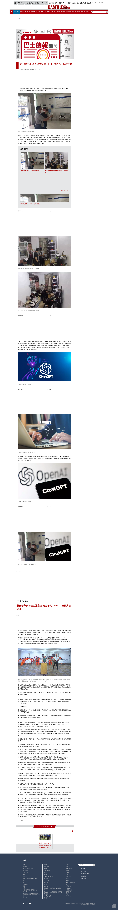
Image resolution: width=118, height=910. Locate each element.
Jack (24, 880)
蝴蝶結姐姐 (47, 896)
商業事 (52, 11)
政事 (28, 11)
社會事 (33, 11)
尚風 (24, 882)
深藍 (67, 866)
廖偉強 (46, 884)
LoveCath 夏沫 (48, 876)
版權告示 (84, 869)
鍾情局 (67, 870)
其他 (87, 11)
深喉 (45, 864)
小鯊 (24, 874)
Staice (46, 886)
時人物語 (25, 870)
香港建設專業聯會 (28, 868)
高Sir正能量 (69, 868)
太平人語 (46, 880)
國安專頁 (17, 3)
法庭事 (38, 11)
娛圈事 (55, 3)
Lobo (67, 878)
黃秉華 (46, 878)
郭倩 (45, 868)
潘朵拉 (25, 886)
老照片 (25, 888)
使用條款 (84, 871)
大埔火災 (16, 11)
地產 (48, 11)
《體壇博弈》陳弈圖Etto (30, 890)
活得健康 (68, 892)
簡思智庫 (68, 886)
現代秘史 (46, 866)
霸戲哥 (25, 876)
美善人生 (75, 3)
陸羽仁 (46, 872)
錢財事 (43, 11)
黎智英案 (23, 11)
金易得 (46, 882)
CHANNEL (44, 3)
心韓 (60, 3)
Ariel (24, 864)
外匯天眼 (25, 872)
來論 (67, 894)
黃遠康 (67, 880)
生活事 (89, 3)
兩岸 (73, 11)
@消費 (77, 11)
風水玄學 (68, 876)
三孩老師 (25, 884)
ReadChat (26, 892)
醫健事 (63, 11)
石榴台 (37, 3)
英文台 (31, 3)
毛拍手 (67, 864)
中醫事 (58, 11)
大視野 (68, 11)
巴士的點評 (26, 866)
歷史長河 (83, 3)
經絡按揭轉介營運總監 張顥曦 (53, 892)
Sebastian (47, 870)
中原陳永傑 (69, 890)
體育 (69, 3)
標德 (45, 898)
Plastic (65, 3)
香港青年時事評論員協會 (30, 878)
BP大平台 (24, 3)
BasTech (95, 3)
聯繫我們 (84, 876)
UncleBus (68, 888)
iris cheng (68, 896)
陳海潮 (46, 894)
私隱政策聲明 (85, 873)
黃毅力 (46, 874)
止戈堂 (67, 872)
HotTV (101, 3)
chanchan (25, 898)
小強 (67, 874)
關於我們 (84, 878)
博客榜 (83, 11)
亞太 (50, 3)
